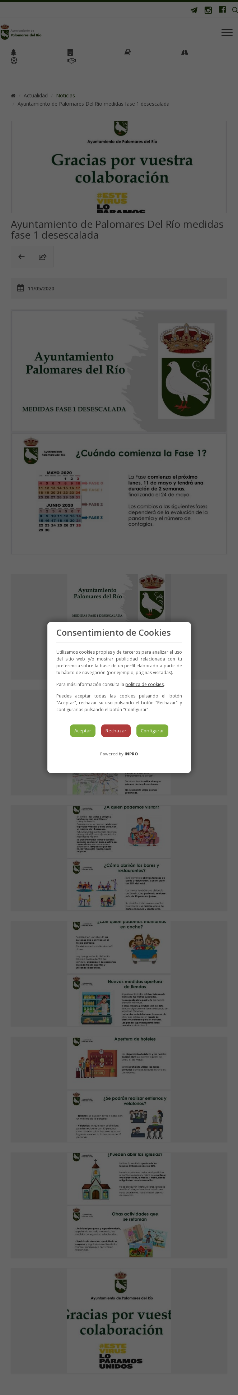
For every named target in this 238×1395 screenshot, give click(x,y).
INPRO (131, 753)
